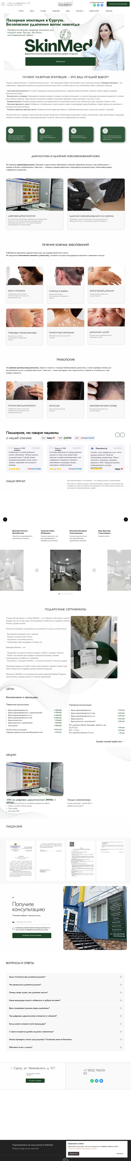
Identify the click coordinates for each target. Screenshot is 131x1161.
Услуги (21, 11)
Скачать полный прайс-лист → (110, 741)
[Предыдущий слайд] (5, 519)
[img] (98, 779)
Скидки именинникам (79, 799)
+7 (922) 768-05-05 (97, 3)
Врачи (32, 11)
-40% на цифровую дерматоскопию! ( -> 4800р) (31, 801)
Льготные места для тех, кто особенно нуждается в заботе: (34, 807)
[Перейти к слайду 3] (62, 593)
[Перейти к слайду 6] (68, 593)
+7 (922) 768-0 (93, 1070)
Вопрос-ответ (94, 11)
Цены (68, 11)
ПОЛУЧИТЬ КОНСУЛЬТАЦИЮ (31, 935)
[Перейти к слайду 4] (64, 593)
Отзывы (43, 11)
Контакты (79, 11)
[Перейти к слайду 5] (66, 593)
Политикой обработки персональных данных (82, 1149)
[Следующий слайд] (126, 519)
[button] (118, 4)
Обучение (109, 11)
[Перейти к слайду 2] (60, 593)
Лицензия (56, 11)
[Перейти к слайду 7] (70, 593)
